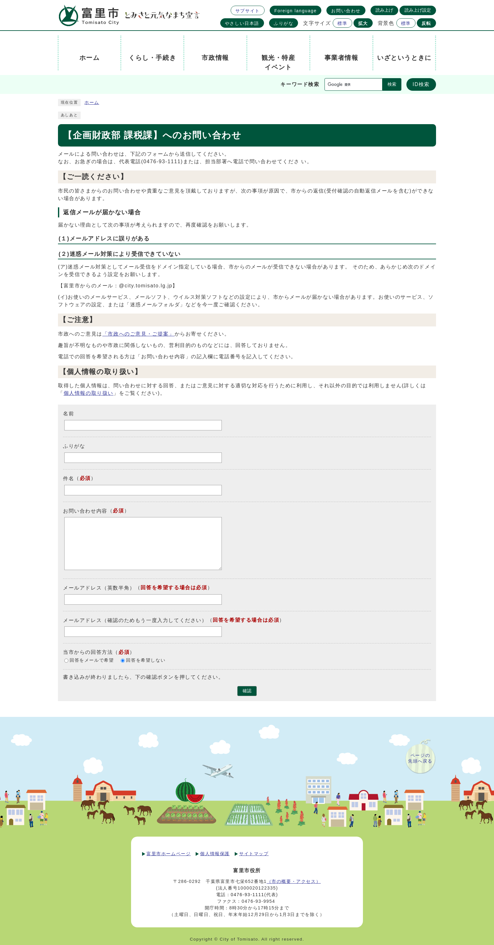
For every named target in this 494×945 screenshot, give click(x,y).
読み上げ (384, 10)
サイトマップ (254, 853)
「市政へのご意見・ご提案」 (138, 334)
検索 (392, 84)
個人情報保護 (215, 853)
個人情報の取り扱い (88, 393)
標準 (342, 23)
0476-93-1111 (247, 894)
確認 (247, 691)
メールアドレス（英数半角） (99, 588)
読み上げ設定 (418, 10)
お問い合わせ (346, 10)
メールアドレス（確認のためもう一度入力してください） (135, 620)
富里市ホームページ (168, 853)
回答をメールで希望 (92, 660)
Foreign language (295, 10)
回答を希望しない (145, 660)
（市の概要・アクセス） (294, 881)
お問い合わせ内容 (85, 510)
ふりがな (283, 23)
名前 (68, 413)
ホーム (91, 102)
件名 (68, 478)
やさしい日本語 (242, 23)
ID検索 (421, 84)
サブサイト (247, 10)
